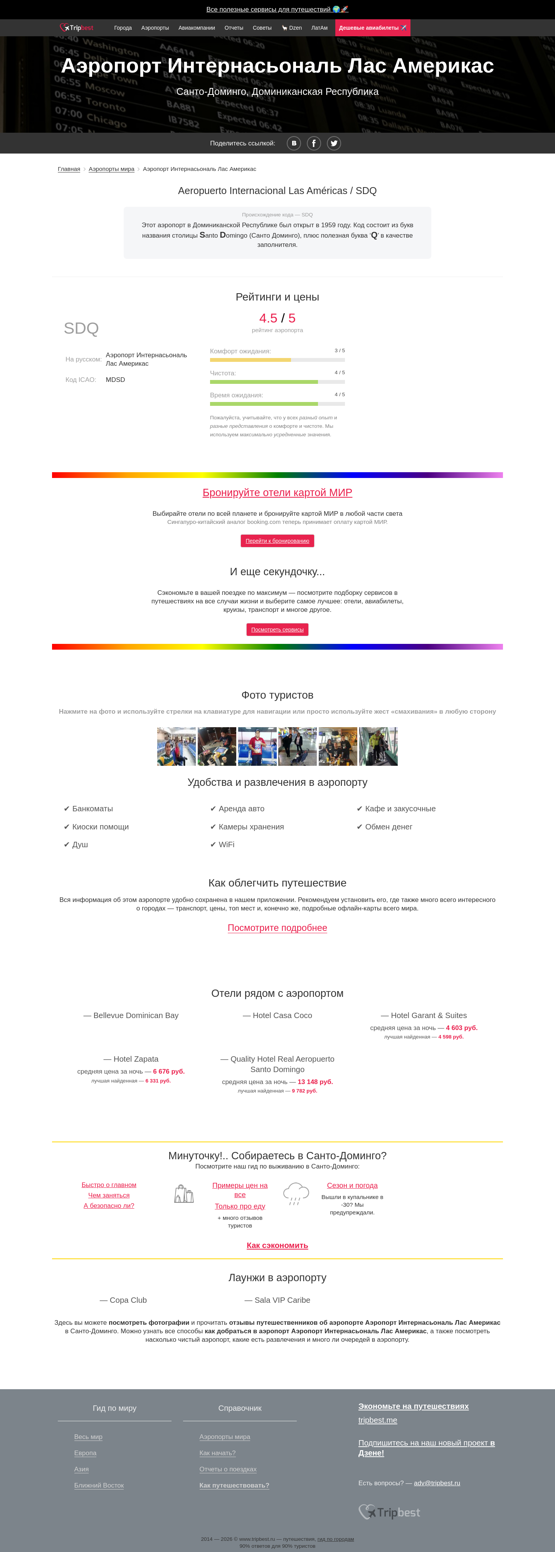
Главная (69, 169)
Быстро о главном (109, 1185)
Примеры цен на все (240, 1190)
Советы (262, 28)
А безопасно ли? (109, 1205)
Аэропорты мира (112, 169)
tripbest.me (377, 1420)
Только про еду (240, 1206)
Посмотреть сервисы (277, 630)
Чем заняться (109, 1195)
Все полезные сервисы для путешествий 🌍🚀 (278, 9)
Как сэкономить (277, 1245)
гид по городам (336, 1539)
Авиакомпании (196, 28)
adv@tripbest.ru (437, 1483)
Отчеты (234, 28)
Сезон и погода (352, 1185)
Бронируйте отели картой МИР (278, 492)
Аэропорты (155, 28)
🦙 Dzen (291, 28)
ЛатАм (319, 28)
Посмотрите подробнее (277, 927)
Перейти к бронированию (277, 541)
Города (123, 28)
